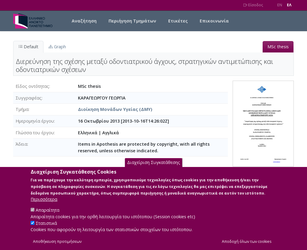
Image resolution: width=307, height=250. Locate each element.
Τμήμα (22, 109)
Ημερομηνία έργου (35, 121)
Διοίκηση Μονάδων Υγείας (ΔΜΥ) (115, 109)
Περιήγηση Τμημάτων (132, 21)
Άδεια (21, 144)
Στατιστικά (46, 230)
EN (279, 4)
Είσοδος (253, 4)
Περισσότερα (44, 206)
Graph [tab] (57, 46)
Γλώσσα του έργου (35, 132)
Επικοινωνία (214, 21)
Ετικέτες (178, 21)
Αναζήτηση (84, 21)
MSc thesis (278, 46)
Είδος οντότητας (32, 86)
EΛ (289, 4)
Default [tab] (28, 46)
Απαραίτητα (47, 217)
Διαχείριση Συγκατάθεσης (153, 169)
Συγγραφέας (29, 98)
